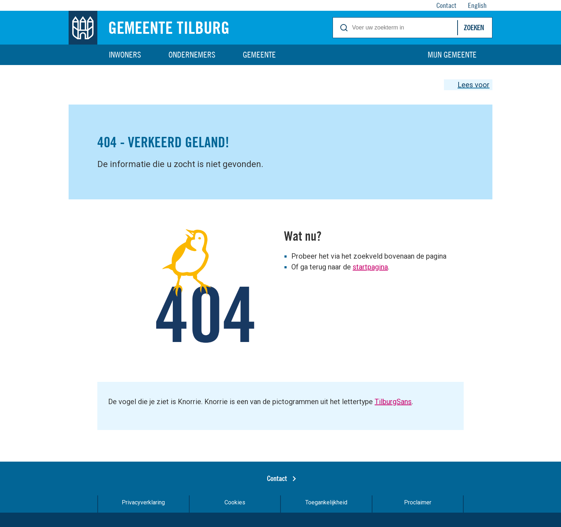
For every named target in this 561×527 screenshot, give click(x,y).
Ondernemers (191, 55)
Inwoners (125, 55)
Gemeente (259, 55)
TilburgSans (393, 401)
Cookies (234, 502)
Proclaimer (417, 502)
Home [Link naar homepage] (83, 55)
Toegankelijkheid (326, 502)
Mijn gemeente (452, 55)
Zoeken (474, 27)
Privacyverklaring (143, 502)
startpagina (370, 267)
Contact (277, 478)
